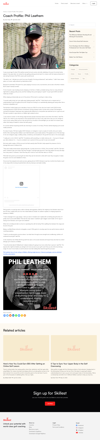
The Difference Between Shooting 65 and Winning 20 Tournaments (80, 35)
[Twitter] (7, 315)
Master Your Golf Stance (75, 57)
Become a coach (75, 3)
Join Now (50, 403)
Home (56, 3)
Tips (84, 78)
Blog (30, 427)
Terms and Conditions (58, 427)
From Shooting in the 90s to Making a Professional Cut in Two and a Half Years (80, 46)
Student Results (75, 78)
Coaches (31, 425)
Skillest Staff (8, 377)
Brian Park (55, 377)
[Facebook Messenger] (19, 315)
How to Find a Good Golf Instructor (78, 41)
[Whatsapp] (16, 315)
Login (93, 3)
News (79, 74)
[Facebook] (4, 315)
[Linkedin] (13, 315)
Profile (86, 74)
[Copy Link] (22, 315)
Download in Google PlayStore (37, 433)
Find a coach (64, 3)
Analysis (73, 69)
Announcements (83, 69)
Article (72, 74)
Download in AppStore (35, 431)
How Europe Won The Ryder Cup (78, 52)
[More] (25, 315)
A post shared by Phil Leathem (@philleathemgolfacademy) (21, 204)
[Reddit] (10, 315)
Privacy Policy (56, 425)
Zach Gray (7, 19)
